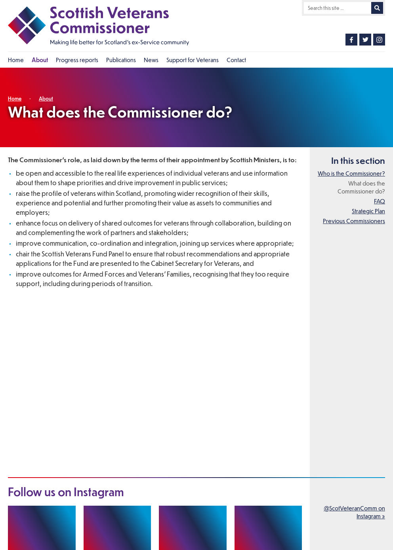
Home (14, 98)
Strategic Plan (368, 210)
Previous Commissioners (354, 220)
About (46, 98)
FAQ (379, 201)
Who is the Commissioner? (351, 173)
